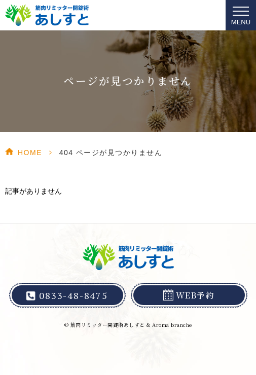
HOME (30, 152)
